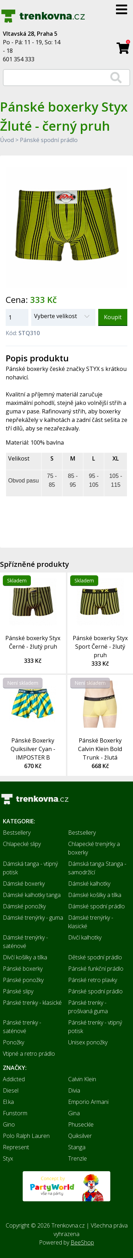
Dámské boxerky (24, 883)
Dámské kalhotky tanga (32, 895)
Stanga (76, 1147)
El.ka (8, 1102)
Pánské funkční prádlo (95, 968)
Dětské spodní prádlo (95, 957)
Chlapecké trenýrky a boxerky (94, 848)
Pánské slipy (18, 991)
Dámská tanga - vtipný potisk (30, 868)
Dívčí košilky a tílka (25, 957)
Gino (9, 1124)
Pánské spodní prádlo (49, 140)
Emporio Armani (88, 1102)
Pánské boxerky (23, 968)
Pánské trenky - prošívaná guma (88, 1007)
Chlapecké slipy (22, 844)
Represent (16, 1147)
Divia (74, 1090)
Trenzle (77, 1158)
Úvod (7, 140)
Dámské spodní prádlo (96, 906)
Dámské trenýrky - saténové (25, 941)
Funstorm (15, 1113)
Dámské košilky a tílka (94, 895)
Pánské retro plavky (92, 980)
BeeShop (82, 1242)
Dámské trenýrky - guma (33, 917)
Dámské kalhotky (89, 883)
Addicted (14, 1079)
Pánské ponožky (23, 980)
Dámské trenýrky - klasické (90, 922)
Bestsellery (17, 832)
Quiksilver (80, 1136)
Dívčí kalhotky (84, 937)
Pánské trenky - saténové (22, 1027)
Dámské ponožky (24, 906)
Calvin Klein (82, 1079)
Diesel (10, 1090)
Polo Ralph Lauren (26, 1136)
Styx (8, 1158)
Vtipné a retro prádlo (29, 1053)
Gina (74, 1113)
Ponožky (13, 1042)
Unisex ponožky (87, 1042)
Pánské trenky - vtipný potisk (95, 1027)
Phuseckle (81, 1124)
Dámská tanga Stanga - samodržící (97, 868)
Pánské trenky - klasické (32, 1002)
